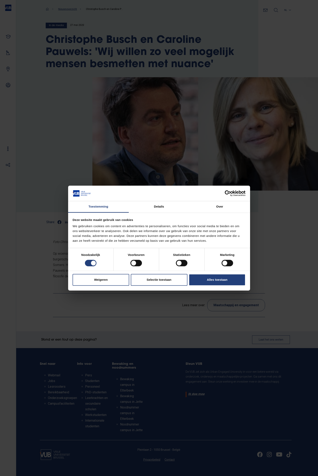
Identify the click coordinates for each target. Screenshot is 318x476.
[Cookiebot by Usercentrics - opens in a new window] (227, 193)
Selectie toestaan (159, 280)
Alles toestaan (217, 280)
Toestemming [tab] (98, 206)
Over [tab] (219, 206)
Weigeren (101, 280)
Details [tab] (159, 206)
